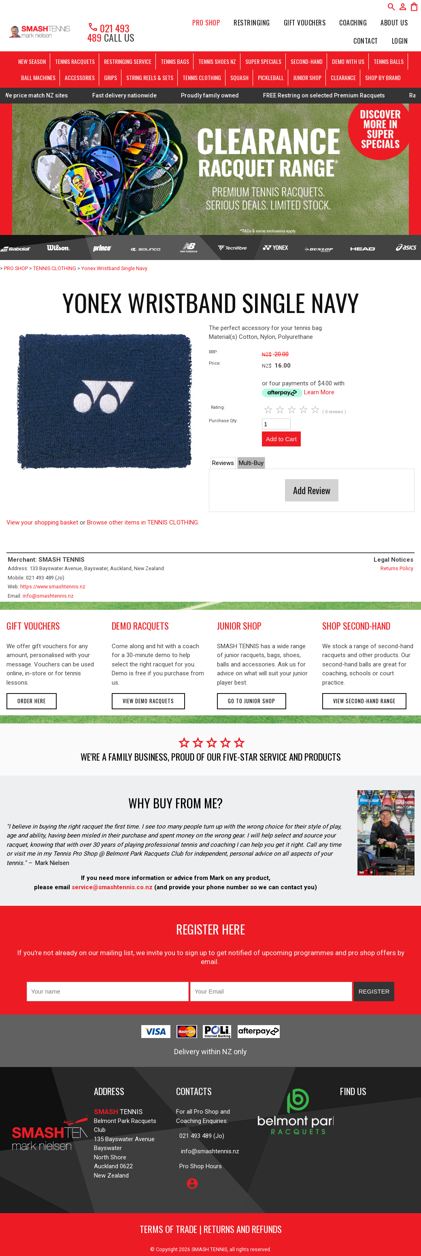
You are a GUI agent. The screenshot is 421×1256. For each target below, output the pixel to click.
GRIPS (110, 77)
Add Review (311, 490)
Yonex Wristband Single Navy (114, 268)
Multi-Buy (251, 463)
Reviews (223, 463)
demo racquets (140, 625)
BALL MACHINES (38, 77)
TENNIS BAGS (175, 61)
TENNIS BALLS (389, 61)
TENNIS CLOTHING (202, 77)
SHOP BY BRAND (383, 77)
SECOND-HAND (307, 61)
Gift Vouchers (305, 22)
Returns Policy (397, 568)
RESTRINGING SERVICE (127, 61)
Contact (365, 41)
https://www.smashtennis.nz (52, 587)
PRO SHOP (206, 22)
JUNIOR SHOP (307, 77)
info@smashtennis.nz (48, 596)
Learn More (319, 392)
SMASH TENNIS (209, 1249)
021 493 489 (108, 32)
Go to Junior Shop (251, 701)
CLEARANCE (343, 77)
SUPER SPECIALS (263, 61)
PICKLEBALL (271, 77)
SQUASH (239, 77)
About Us (394, 22)
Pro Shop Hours (199, 1166)
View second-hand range (364, 701)
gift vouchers (33, 625)
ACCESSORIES (80, 77)
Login (400, 41)
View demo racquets (148, 701)
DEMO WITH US (348, 61)
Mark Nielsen (52, 863)
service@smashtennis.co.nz (111, 887)
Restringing (252, 22)
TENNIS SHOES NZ (217, 61)
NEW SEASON (32, 61)
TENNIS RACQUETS (75, 61)
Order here (31, 701)
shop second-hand (356, 625)
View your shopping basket (42, 522)
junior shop (239, 625)
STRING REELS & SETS (149, 77)
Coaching (353, 22)
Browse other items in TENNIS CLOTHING (142, 522)
